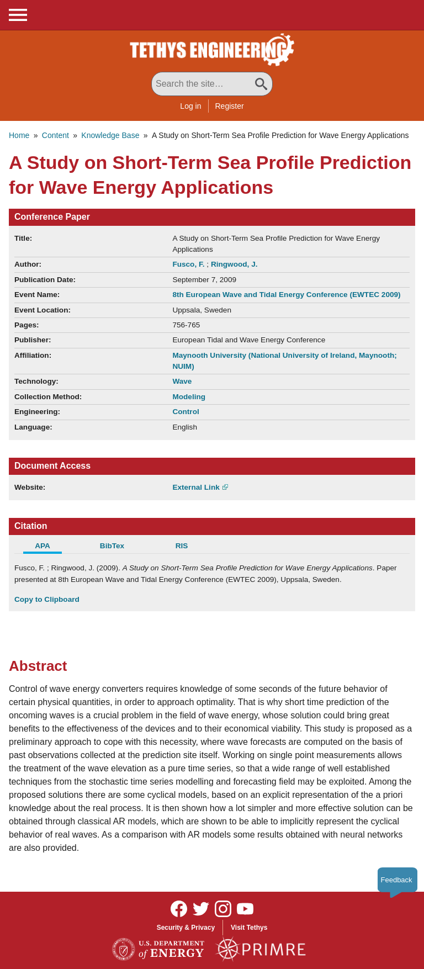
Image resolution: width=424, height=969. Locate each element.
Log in (190, 106)
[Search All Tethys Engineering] (212, 84)
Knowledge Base (110, 135)
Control (185, 411)
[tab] (49, 547)
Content (55, 135)
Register (229, 106)
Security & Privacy (186, 927)
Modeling (188, 397)
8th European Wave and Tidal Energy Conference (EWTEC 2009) (286, 294)
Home (19, 135)
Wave (182, 381)
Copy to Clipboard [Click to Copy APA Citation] (47, 599)
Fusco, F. (189, 264)
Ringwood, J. (234, 264)
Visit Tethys (249, 927)
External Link (195, 487)
